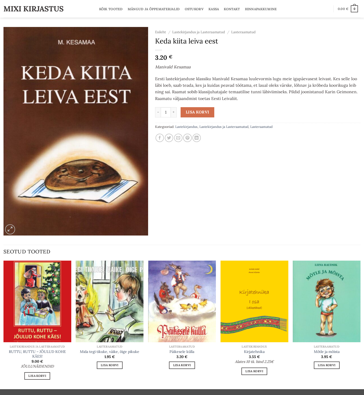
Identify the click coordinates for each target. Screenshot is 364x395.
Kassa (213, 9)
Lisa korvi (197, 112)
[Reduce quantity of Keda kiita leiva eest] (158, 112)
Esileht (160, 32)
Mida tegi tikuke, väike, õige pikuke (109, 351)
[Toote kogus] (166, 112)
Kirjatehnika (254, 351)
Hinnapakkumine (261, 9)
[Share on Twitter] (169, 138)
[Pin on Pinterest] (187, 138)
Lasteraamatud (243, 32)
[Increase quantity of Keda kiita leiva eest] (173, 112)
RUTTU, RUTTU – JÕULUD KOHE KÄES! (37, 354)
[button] (348, 8)
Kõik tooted (111, 9)
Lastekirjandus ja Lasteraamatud (198, 32)
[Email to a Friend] (178, 138)
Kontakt (232, 9)
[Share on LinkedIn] (196, 138)
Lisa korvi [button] (37, 376)
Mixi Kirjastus (33, 9)
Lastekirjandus (186, 127)
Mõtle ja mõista (327, 351)
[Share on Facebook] (160, 138)
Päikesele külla (181, 351)
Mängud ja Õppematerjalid (154, 9)
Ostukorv (194, 9)
